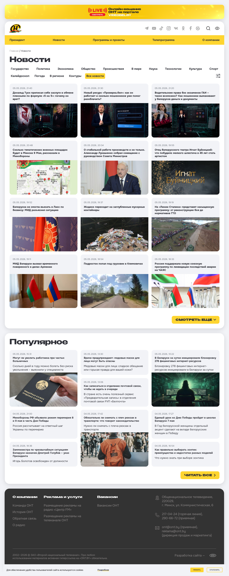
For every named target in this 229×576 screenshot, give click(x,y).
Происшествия (113, 69)
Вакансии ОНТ (108, 505)
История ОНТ (23, 512)
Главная (14, 50)
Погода (40, 76)
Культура (195, 69)
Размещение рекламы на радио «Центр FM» (62, 508)
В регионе (57, 76)
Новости (59, 40)
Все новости (95, 76)
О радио (19, 525)
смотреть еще (194, 320)
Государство (20, 69)
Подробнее (103, 570)
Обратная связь (24, 518)
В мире (136, 69)
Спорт (213, 69)
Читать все (198, 475)
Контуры (75, 76)
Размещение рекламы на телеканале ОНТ (62, 518)
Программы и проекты (109, 40)
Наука (153, 69)
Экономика (65, 69)
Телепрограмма (163, 40)
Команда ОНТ (23, 505)
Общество (88, 69)
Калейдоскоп (20, 76)
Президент (17, 40)
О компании (210, 40)
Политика (43, 69)
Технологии (173, 69)
